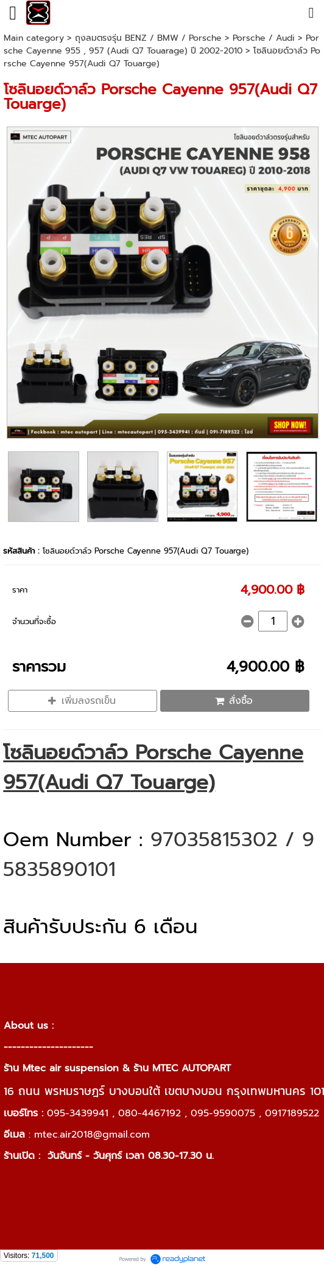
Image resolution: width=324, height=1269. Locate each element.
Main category (34, 38)
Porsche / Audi (264, 38)
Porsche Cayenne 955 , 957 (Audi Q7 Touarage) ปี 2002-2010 (161, 44)
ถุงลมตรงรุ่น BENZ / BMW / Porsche (148, 38)
